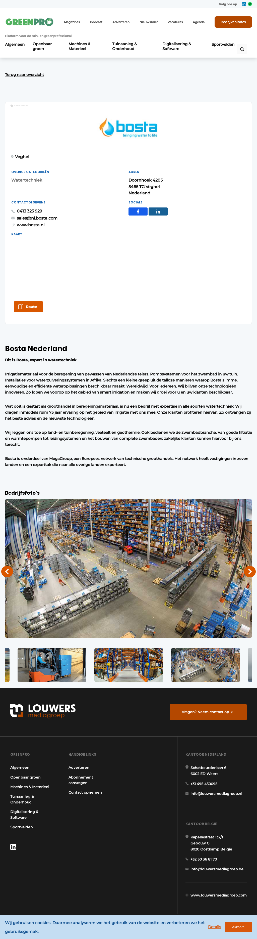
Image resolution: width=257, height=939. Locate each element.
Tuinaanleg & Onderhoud (124, 46)
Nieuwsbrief (149, 22)
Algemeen (15, 44)
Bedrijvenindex (233, 22)
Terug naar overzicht (24, 74)
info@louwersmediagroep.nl (216, 793)
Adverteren (121, 22)
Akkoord (238, 927)
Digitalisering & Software (176, 46)
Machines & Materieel (79, 46)
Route (31, 307)
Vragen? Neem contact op (205, 712)
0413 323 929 (29, 211)
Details (214, 926)
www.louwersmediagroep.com (218, 895)
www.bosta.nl (30, 225)
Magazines (72, 22)
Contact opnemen (85, 792)
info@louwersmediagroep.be (216, 869)
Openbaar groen (42, 46)
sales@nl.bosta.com (37, 218)
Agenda (199, 22)
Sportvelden (223, 44)
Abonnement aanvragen (81, 780)
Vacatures (175, 22)
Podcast (96, 22)
